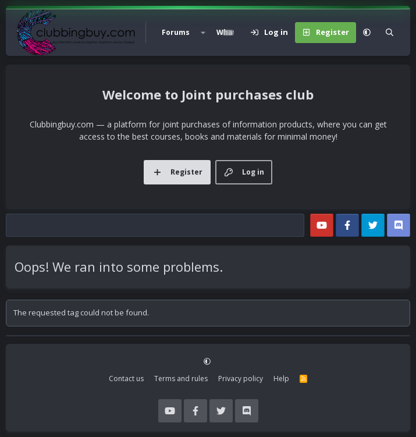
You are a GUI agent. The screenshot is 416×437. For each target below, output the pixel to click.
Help (281, 378)
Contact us (126, 378)
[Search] (389, 32)
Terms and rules (181, 378)
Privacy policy (240, 378)
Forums (176, 32)
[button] (203, 32)
